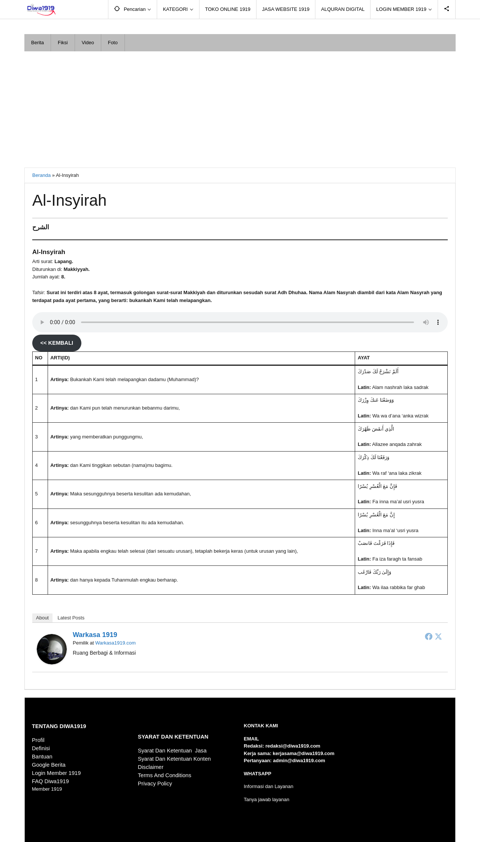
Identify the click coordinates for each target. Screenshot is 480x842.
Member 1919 (47, 789)
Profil (38, 740)
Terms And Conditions (165, 775)
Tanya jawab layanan (266, 799)
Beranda (41, 175)
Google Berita (49, 765)
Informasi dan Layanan (268, 786)
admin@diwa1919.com (299, 760)
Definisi (41, 748)
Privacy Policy (155, 784)
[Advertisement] (240, 107)
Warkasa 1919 (95, 635)
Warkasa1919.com (115, 643)
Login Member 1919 (56, 773)
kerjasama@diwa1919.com (303, 753)
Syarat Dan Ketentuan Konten (174, 759)
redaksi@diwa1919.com (293, 746)
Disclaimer (151, 767)
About (42, 618)
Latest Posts (71, 618)
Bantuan (42, 757)
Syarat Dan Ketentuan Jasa (172, 751)
